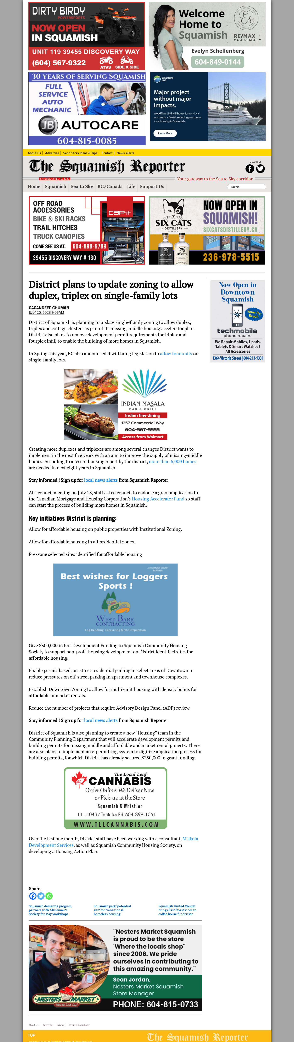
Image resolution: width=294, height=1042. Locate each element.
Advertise (48, 1025)
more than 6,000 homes (172, 461)
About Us (34, 1025)
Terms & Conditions (79, 1025)
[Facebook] (32, 896)
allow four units (176, 353)
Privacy (60, 1025)
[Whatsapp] (49, 896)
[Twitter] (41, 896)
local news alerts (101, 480)
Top (31, 1035)
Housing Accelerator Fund (158, 499)
